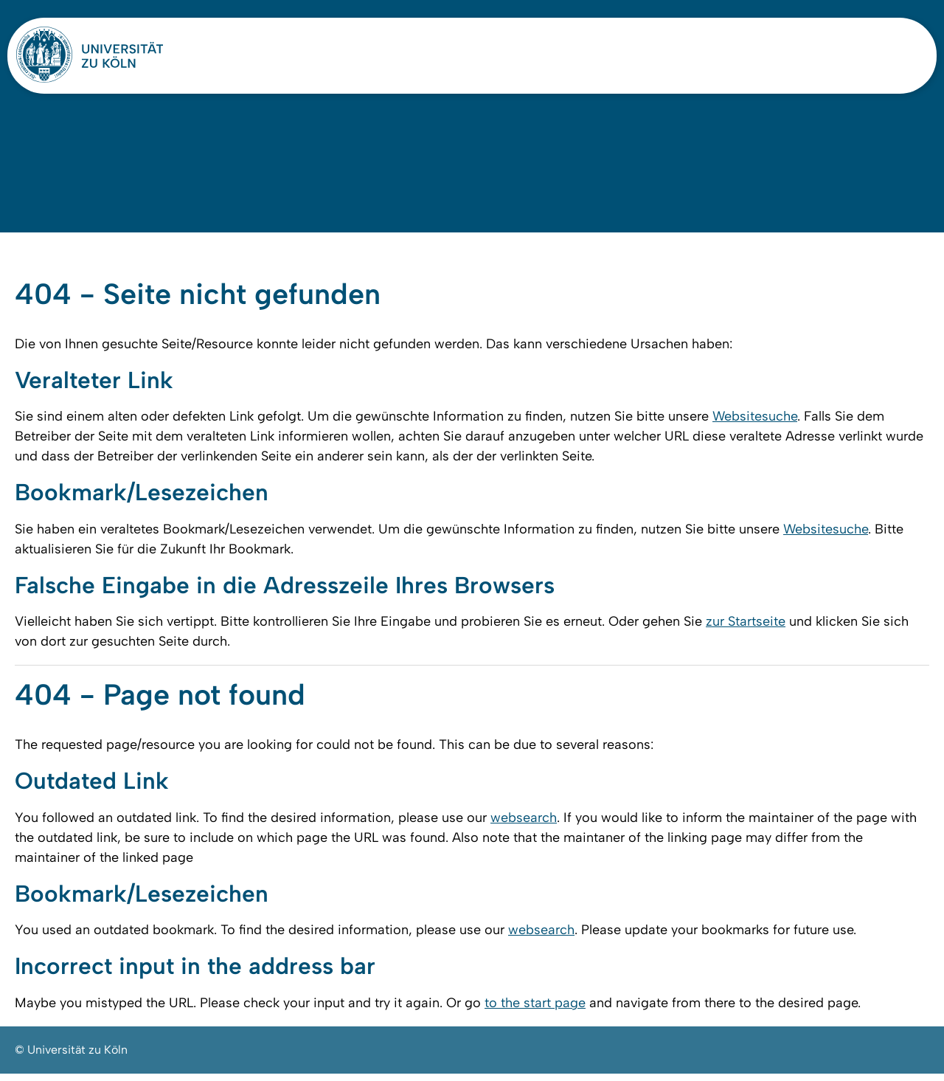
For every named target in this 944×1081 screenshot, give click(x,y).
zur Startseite (745, 627)
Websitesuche (754, 421)
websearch (523, 824)
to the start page (535, 1010)
